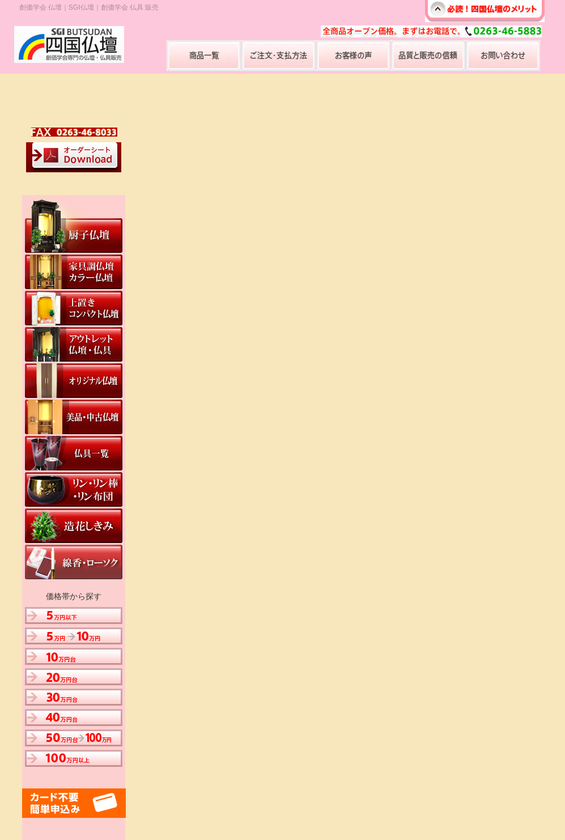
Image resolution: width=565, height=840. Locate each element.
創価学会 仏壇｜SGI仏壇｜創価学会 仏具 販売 (89, 7)
